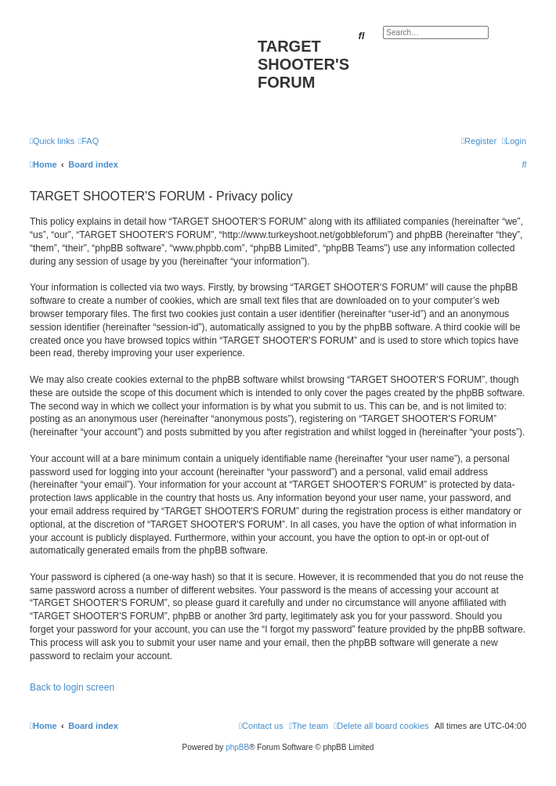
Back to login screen (72, 687)
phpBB (237, 747)
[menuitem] (88, 141)
